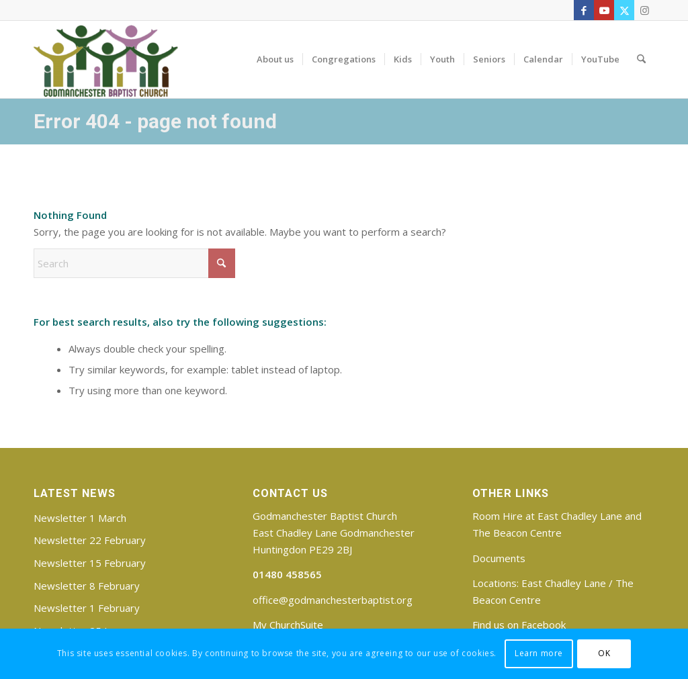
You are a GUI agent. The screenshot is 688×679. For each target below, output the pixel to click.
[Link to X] (624, 10)
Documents (498, 558)
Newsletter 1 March (80, 518)
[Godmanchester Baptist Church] (106, 59)
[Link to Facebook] (584, 10)
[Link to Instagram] (644, 10)
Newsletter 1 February (87, 608)
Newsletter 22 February (90, 540)
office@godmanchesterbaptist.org (333, 599)
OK (604, 653)
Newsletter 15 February (90, 563)
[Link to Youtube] (604, 10)
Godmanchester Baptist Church (325, 516)
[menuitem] (275, 59)
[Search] (641, 59)
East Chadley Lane (563, 583)
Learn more (539, 653)
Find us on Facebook (519, 624)
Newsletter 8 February (87, 585)
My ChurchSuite (288, 624)
